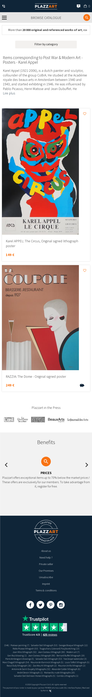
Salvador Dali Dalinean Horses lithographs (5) (34, 675)
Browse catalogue (46, 17)
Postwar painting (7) (20, 645)
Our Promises (46, 570)
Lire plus (9, 93)
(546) (6, 645)
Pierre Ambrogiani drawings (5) (19, 658)
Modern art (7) (73, 652)
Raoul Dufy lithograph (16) (19, 665)
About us (46, 551)
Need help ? (46, 557)
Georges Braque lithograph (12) (73, 645)
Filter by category (46, 44)
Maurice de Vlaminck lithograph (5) (47, 662)
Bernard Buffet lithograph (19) (71, 655)
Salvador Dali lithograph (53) (44, 645)
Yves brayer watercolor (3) (75, 658)
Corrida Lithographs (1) (67, 675)
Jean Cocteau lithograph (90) (51, 652)
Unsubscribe (46, 577)
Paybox (78, 688)
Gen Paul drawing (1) (17, 655)
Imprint (46, 584)
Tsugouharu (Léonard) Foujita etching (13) (59, 648)
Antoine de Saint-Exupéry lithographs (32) (31, 669)
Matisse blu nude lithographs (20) (59, 672)
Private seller (46, 564)
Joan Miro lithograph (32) (25, 652)
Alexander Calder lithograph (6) (66, 669)
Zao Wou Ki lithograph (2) (45, 665)
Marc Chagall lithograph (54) (16, 662)
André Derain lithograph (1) (30, 672)
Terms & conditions (46, 590)
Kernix (47, 690)
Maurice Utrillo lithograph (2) (71, 665)
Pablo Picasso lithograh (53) (25, 648)
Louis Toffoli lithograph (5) (77, 662)
